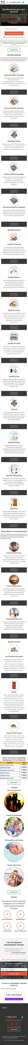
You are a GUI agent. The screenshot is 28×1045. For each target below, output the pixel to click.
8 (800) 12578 (15, 2)
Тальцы (4, 1008)
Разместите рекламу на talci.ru (14, 999)
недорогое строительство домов (14, 745)
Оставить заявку (14, 1024)
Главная (3, 959)
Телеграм (14, 44)
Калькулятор (14, 50)
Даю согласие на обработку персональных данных (14, 37)
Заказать (14, 92)
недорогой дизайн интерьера (8, 18)
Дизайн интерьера (11, 959)
